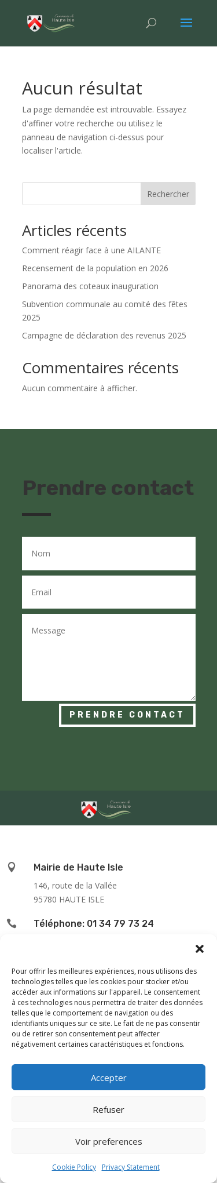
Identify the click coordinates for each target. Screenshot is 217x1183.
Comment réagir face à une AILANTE (91, 250)
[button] (199, 949)
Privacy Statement (131, 1167)
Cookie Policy (74, 1167)
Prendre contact (127, 715)
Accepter (109, 1077)
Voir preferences (108, 1141)
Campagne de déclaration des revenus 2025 (104, 335)
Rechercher (168, 193)
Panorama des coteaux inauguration (90, 286)
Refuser (108, 1109)
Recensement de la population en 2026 (95, 268)
